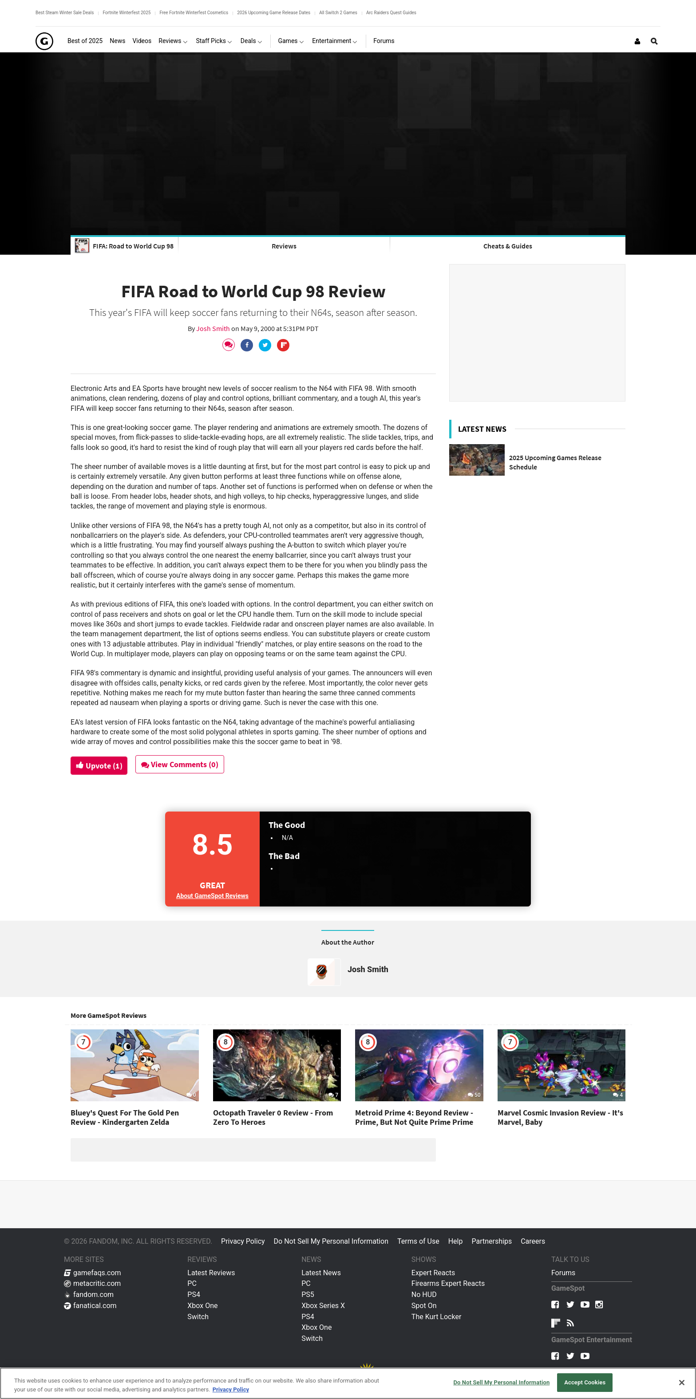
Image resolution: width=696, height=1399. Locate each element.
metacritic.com (92, 1283)
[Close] (682, 1382)
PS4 (193, 1294)
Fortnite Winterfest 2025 (126, 12)
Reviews (284, 245)
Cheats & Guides (507, 245)
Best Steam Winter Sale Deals (65, 12)
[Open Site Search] (654, 41)
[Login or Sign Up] (637, 41)
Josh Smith (213, 328)
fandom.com (89, 1294)
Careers (533, 1241)
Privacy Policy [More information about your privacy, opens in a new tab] (231, 1389)
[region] (348, 1383)
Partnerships (491, 1241)
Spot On (424, 1305)
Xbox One (202, 1305)
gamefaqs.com (92, 1273)
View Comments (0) (182, 764)
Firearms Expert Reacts (448, 1283)
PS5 (307, 1294)
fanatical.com (90, 1305)
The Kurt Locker (436, 1316)
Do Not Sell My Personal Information (331, 1241)
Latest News (321, 1273)
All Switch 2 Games (338, 12)
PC (192, 1283)
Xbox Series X (323, 1305)
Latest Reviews (211, 1273)
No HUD (424, 1294)
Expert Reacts (433, 1273)
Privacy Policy (243, 1241)
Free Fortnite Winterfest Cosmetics (193, 12)
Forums (563, 1273)
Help (455, 1241)
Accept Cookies (584, 1382)
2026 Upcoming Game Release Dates (273, 12)
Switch (198, 1316)
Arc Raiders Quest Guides (391, 12)
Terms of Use (418, 1241)
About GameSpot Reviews (212, 895)
